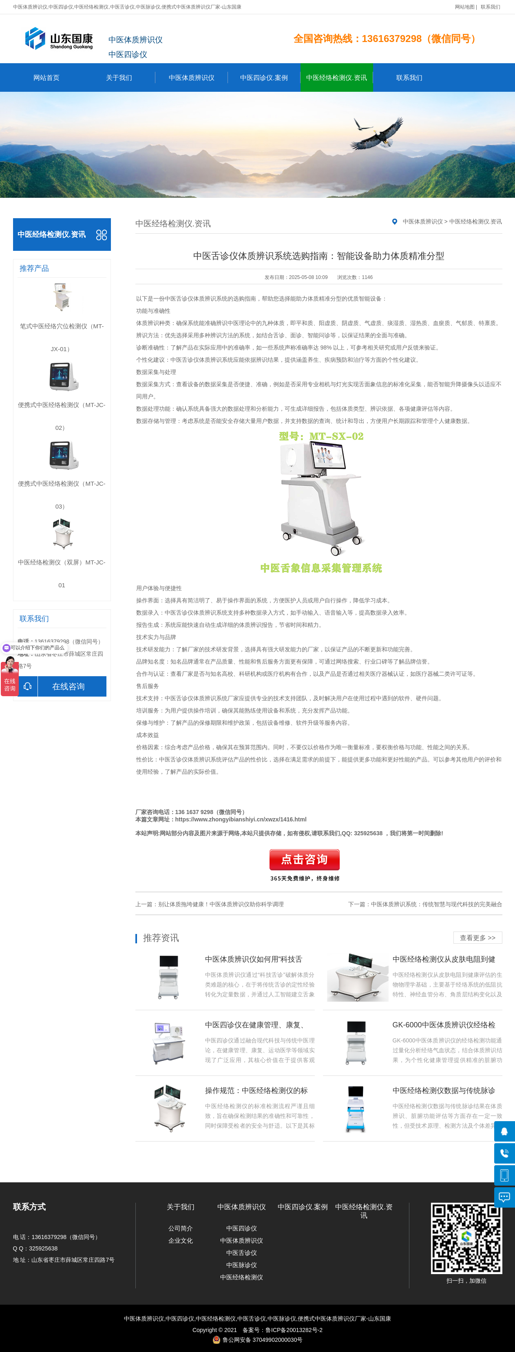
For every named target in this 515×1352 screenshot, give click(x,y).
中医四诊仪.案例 (270, 77)
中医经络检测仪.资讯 (339, 77)
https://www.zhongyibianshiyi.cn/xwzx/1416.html (241, 819)
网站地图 (465, 7)
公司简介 (180, 1228)
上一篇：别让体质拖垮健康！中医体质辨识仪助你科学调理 (209, 904)
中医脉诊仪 (241, 1264)
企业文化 (180, 1240)
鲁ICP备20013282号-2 (294, 1330)
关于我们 (130, 77)
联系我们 (490, 7)
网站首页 (46, 77)
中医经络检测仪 (241, 1277)
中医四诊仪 (241, 1228)
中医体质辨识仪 (198, 77)
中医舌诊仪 (179, 298)
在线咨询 (51, 686)
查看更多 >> (477, 937)
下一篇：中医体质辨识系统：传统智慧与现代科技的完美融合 (425, 904)
